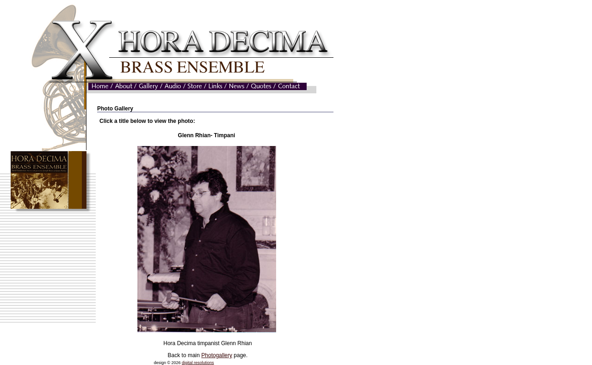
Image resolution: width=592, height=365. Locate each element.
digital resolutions (198, 362)
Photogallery (216, 355)
